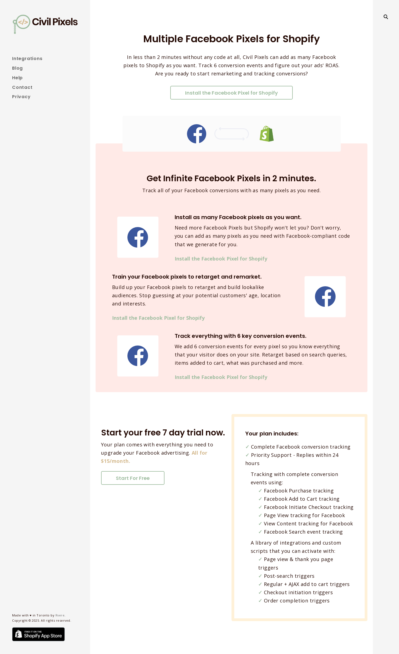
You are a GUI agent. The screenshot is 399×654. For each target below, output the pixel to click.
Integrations (27, 58)
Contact (22, 87)
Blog (17, 68)
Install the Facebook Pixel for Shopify (231, 92)
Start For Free (133, 478)
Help (17, 78)
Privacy (21, 97)
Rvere (60, 615)
